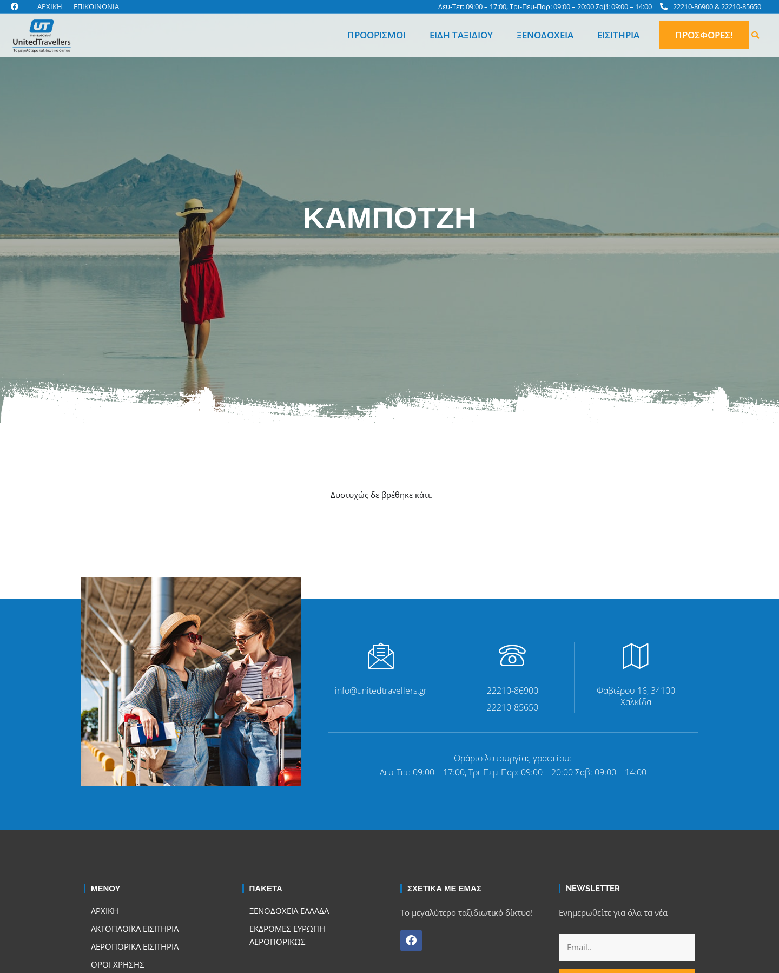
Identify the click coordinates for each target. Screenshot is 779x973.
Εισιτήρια (618, 35)
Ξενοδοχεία (545, 35)
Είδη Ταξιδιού (461, 35)
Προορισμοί (376, 35)
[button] (755, 35)
